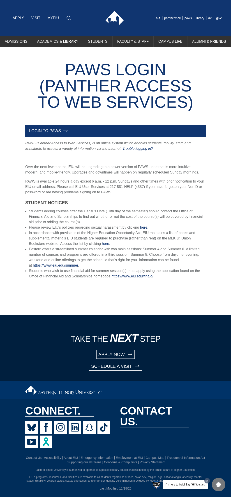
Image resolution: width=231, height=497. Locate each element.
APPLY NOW (115, 354)
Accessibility (52, 457)
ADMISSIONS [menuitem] (16, 41)
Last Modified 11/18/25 (115, 488)
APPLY (18, 18)
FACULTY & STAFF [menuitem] (133, 41)
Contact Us (34, 457)
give (219, 18)
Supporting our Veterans (84, 462)
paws (188, 18)
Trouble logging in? (137, 148)
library (200, 18)
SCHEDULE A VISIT (115, 366)
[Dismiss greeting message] (207, 480)
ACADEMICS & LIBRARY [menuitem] (57, 41)
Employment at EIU (129, 457)
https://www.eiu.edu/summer (55, 265)
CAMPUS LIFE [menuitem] (170, 41)
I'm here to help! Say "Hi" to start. (185, 484)
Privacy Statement (152, 462)
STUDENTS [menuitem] (97, 41)
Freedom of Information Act (186, 457)
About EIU (71, 457)
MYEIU (53, 18)
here (143, 227)
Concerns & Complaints (120, 462)
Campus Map (155, 457)
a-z (158, 18)
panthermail (172, 18)
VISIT (35, 18)
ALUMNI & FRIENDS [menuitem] (209, 41)
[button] (218, 484)
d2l (210, 18)
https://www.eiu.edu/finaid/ (132, 276)
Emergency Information (97, 457)
